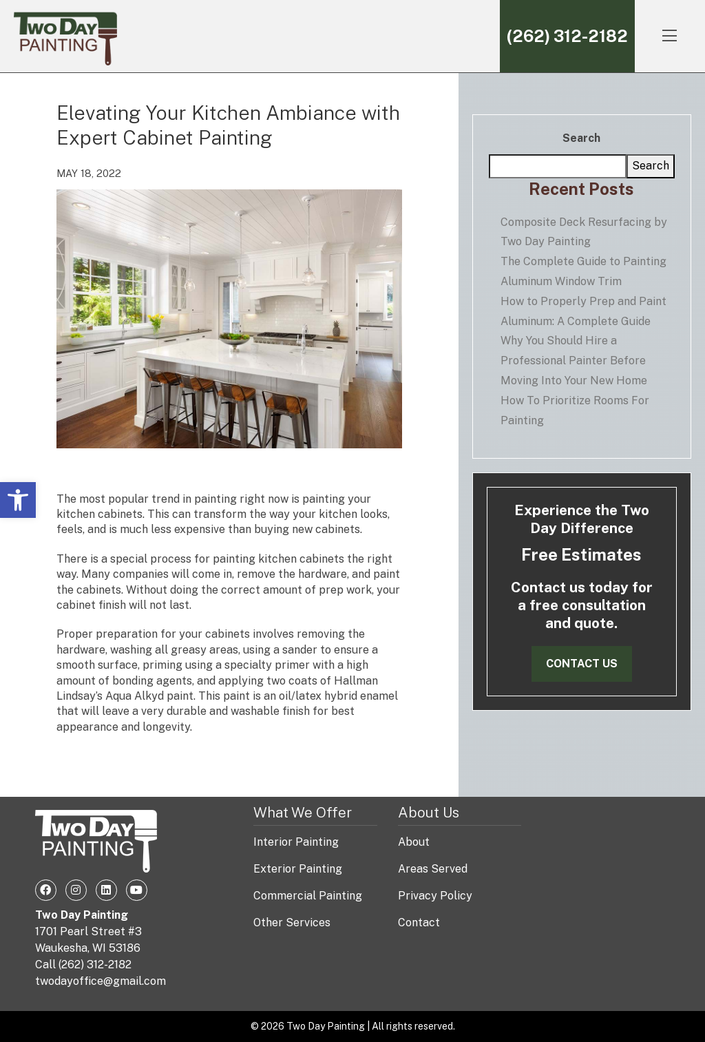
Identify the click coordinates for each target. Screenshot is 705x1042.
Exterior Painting (297, 868)
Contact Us (582, 663)
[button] (18, 500)
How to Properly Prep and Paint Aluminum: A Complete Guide (583, 311)
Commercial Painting (307, 895)
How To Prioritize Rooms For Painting (575, 410)
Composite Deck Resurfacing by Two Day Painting (584, 232)
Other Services (291, 922)
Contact (419, 922)
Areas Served (432, 868)
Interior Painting (296, 841)
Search (581, 138)
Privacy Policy (435, 895)
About (414, 841)
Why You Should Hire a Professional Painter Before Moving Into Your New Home (574, 360)
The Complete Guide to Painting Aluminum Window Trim (583, 271)
